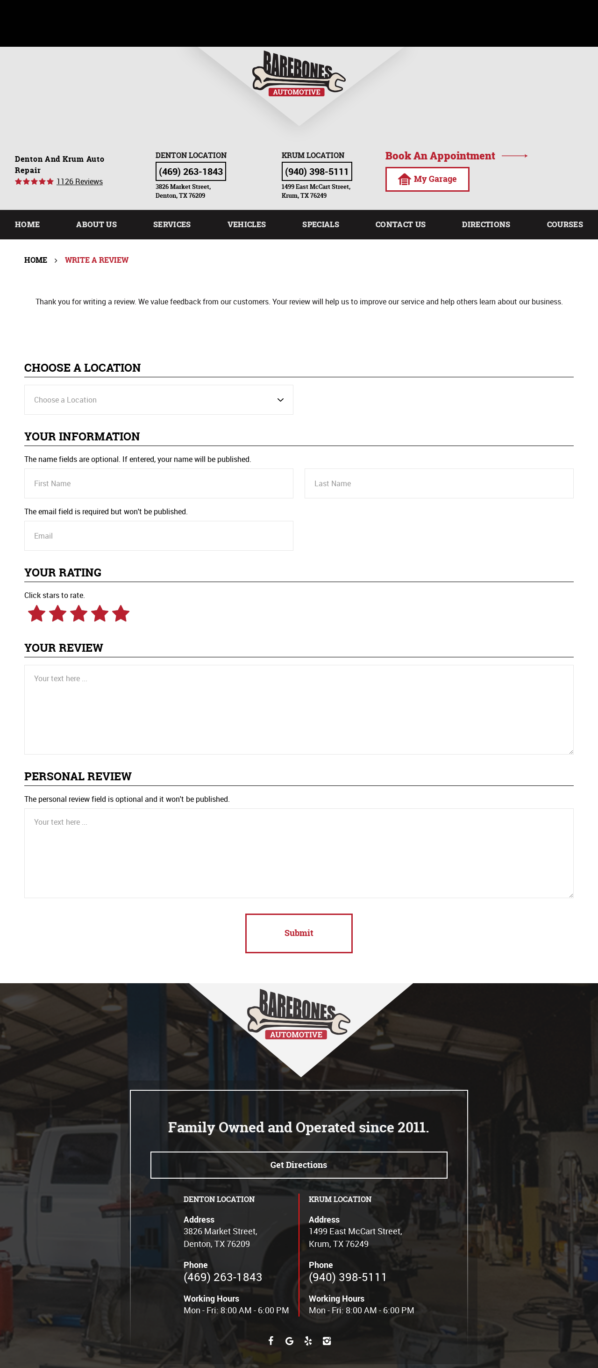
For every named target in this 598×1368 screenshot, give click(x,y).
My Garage (427, 179)
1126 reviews (80, 181)
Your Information (82, 437)
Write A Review (96, 260)
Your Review (63, 648)
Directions (486, 224)
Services (172, 224)
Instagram (327, 1341)
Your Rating (62, 573)
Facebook (271, 1341)
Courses (565, 224)
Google (289, 1341)
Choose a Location (82, 368)
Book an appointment (440, 155)
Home (27, 224)
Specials (320, 224)
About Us (96, 224)
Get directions (299, 1165)
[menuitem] (27, 224)
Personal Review (78, 777)
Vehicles (247, 224)
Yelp (308, 1341)
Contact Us (401, 224)
